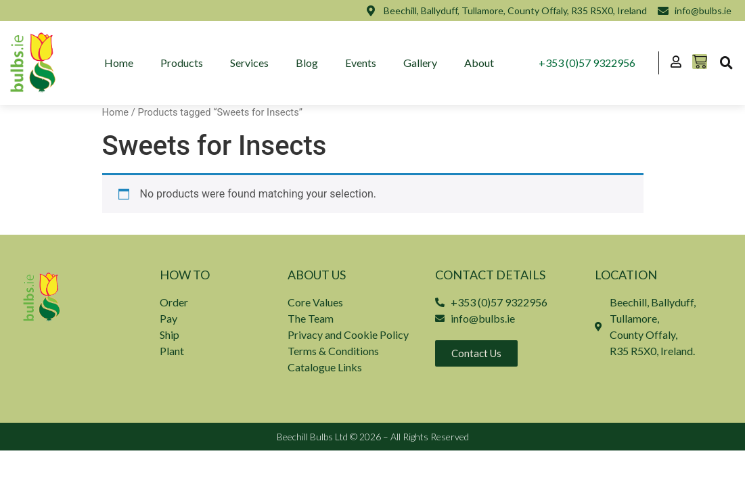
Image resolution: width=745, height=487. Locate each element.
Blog (307, 62)
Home (118, 62)
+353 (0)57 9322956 (587, 62)
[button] (726, 62)
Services (249, 62)
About (479, 62)
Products (181, 62)
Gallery (420, 62)
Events (360, 62)
